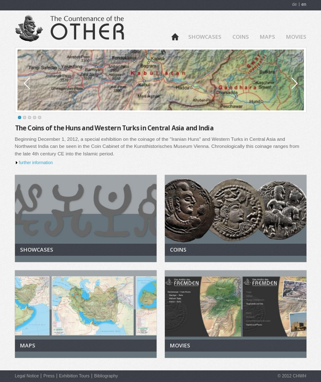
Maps (267, 36)
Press (49, 376)
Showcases (204, 36)
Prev (36, 83)
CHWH (299, 376)
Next (285, 83)
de (294, 4)
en (303, 4)
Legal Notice (27, 376)
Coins (240, 36)
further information (36, 162)
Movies (296, 36)
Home (174, 36)
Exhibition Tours (74, 376)
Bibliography (106, 376)
